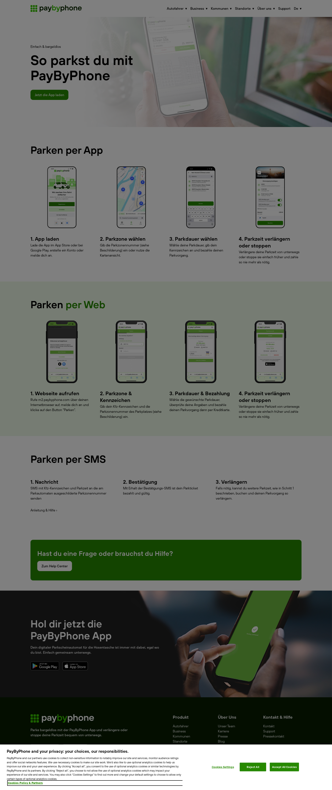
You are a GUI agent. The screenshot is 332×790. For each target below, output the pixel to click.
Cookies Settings (223, 766)
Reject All (253, 766)
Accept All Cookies (284, 766)
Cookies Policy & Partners (25, 782)
